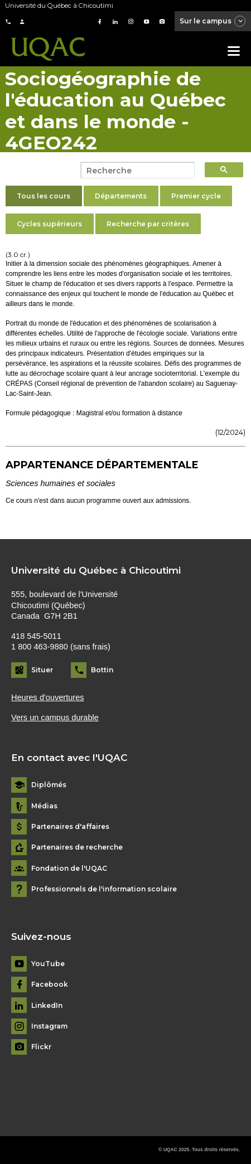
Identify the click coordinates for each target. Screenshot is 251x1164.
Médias (44, 806)
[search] (134, 171)
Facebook (49, 984)
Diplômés (48, 785)
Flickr (41, 1047)
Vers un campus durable (55, 717)
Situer (42, 670)
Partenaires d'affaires (70, 827)
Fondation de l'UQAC (69, 868)
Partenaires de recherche (77, 847)
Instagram (49, 1026)
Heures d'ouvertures (47, 697)
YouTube (48, 964)
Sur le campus (213, 22)
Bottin (102, 670)
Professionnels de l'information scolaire (104, 889)
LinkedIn (46, 1006)
